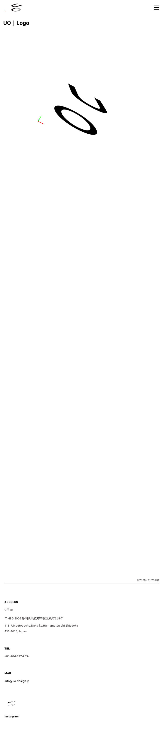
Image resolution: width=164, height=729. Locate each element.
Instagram (11, 716)
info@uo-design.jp (17, 681)
